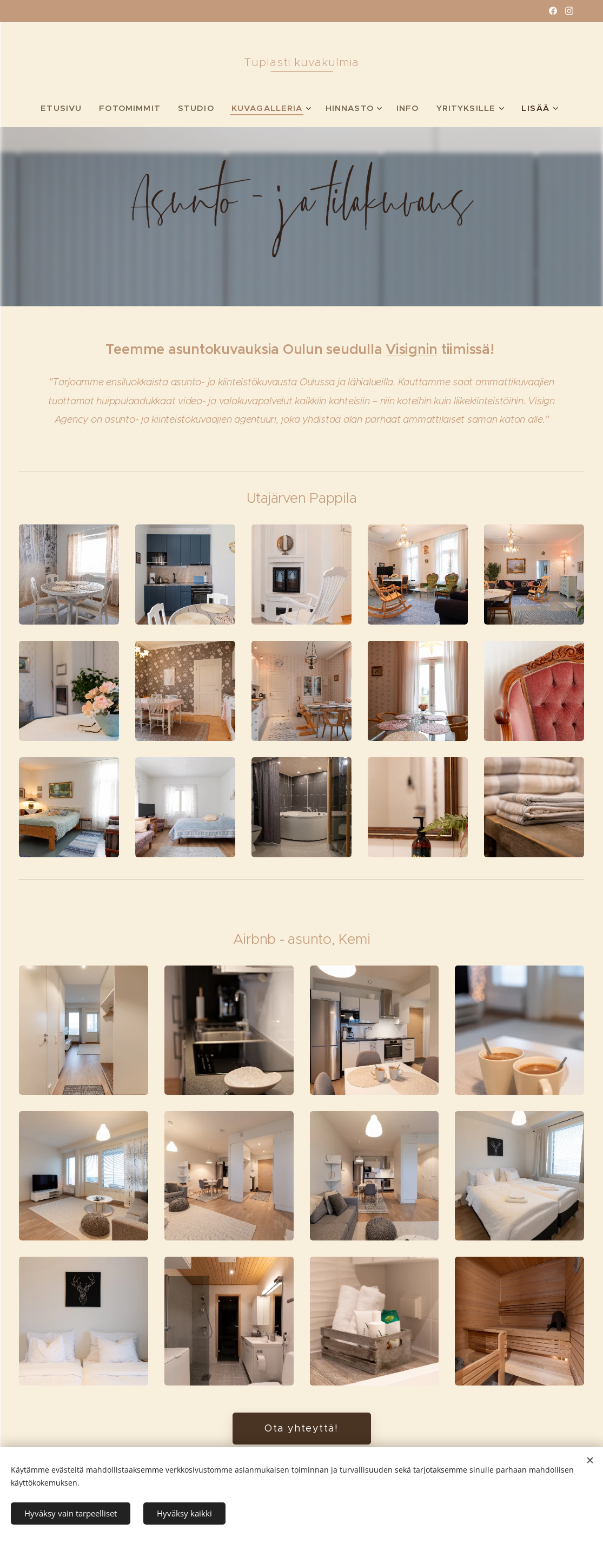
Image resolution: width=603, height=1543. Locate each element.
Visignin (412, 349)
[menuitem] (61, 108)
